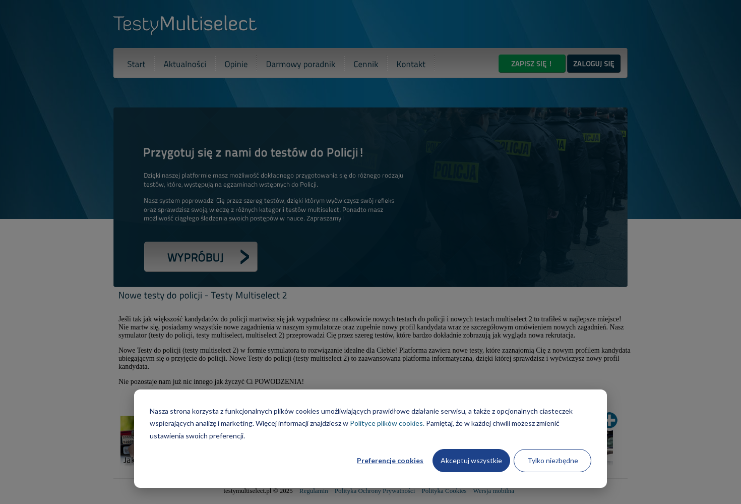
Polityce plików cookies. (387, 423)
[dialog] (370, 438)
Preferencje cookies (390, 460)
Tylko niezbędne (552, 460)
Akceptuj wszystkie (471, 460)
